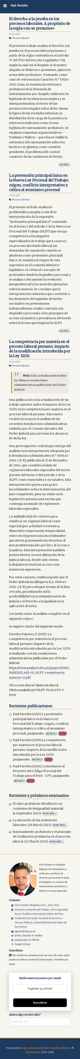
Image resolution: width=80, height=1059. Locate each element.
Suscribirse (40, 1002)
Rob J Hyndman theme (57, 1048)
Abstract (51, 733)
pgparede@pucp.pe (25, 931)
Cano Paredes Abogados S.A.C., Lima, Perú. (37, 904)
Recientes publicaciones (30, 706)
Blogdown (35, 1048)
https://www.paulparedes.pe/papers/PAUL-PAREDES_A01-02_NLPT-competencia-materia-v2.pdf (39, 672)
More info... (50, 813)
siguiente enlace (21, 619)
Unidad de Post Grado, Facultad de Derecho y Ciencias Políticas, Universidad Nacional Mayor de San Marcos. (41, 922)
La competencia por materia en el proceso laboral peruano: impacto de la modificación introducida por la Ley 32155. (39, 348)
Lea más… (64, 164)
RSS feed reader (44, 959)
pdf (62, 733)
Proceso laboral (20, 38)
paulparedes (21, 939)
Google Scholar (23, 944)
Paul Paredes (19, 5)
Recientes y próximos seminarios (39, 795)
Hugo (24, 1048)
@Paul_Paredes (23, 935)
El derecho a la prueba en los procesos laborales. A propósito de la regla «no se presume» (39, 24)
